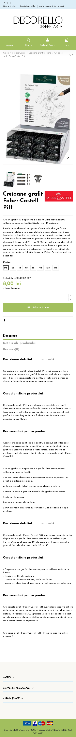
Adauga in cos (38, 307)
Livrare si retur (9, 6)
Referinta (8, 278)
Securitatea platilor (28, 6)
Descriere (10, 335)
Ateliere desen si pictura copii (51, 6)
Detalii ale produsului (19, 343)
